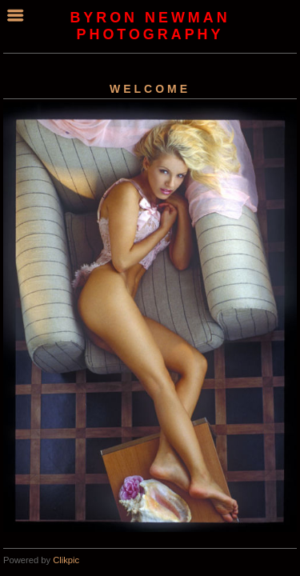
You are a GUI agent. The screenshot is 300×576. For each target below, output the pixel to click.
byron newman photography (150, 26)
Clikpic (66, 560)
